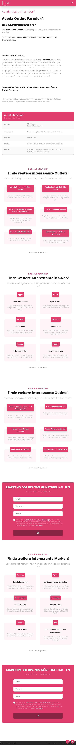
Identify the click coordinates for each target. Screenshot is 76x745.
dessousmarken (20, 629)
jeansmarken (55, 632)
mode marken (20, 605)
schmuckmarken (20, 351)
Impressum (48, 743)
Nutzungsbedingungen (43, 520)
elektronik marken (20, 301)
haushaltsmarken (55, 351)
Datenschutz (29, 520)
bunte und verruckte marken (55, 582)
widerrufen (39, 526)
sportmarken (55, 301)
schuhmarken (55, 605)
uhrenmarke (56, 326)
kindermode (20, 326)
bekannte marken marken (55, 629)
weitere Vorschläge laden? (38, 253)
